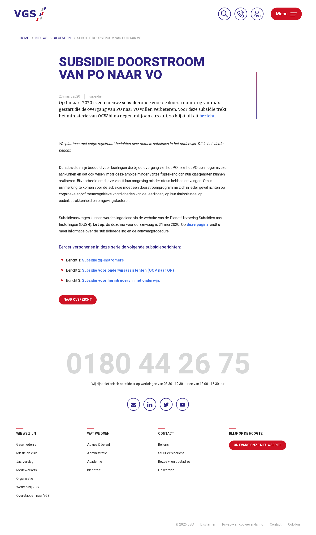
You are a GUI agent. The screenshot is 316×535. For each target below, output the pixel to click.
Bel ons (163, 444)
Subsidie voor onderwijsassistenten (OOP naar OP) (128, 270)
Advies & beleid (98, 444)
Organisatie (24, 478)
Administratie (97, 453)
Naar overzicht (78, 299)
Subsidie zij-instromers (103, 260)
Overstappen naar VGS (33, 495)
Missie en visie (27, 453)
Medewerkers (26, 470)
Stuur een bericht (171, 453)
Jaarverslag (24, 461)
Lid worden (166, 470)
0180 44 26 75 (158, 366)
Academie (94, 461)
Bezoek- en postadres (174, 461)
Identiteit (93, 470)
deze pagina (197, 224)
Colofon (294, 524)
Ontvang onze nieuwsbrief (257, 445)
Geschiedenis (26, 444)
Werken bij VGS (27, 487)
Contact (275, 524)
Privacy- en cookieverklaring (242, 524)
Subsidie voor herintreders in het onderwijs (121, 280)
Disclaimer (208, 524)
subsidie (95, 96)
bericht (207, 116)
